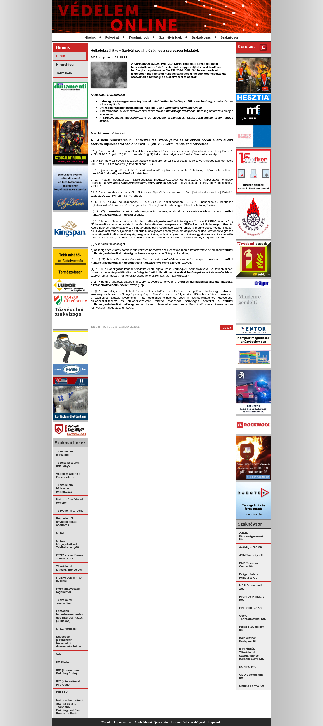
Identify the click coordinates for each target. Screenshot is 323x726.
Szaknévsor (229, 37)
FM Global (63, 662)
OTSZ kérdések (66, 628)
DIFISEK (62, 692)
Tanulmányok (139, 37)
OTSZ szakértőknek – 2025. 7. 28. (69, 557)
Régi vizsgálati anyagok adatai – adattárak (68, 522)
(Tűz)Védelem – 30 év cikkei (69, 579)
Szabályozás (201, 37)
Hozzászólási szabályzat (188, 722)
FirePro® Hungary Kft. (251, 598)
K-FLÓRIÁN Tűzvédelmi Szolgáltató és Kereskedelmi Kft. (251, 654)
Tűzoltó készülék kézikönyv (68, 464)
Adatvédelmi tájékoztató (151, 722)
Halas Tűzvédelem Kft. (252, 628)
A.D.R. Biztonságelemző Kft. (251, 536)
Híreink (90, 37)
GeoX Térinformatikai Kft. (252, 617)
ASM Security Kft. (251, 555)
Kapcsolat (215, 722)
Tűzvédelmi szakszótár (64, 601)
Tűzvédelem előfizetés (64, 453)
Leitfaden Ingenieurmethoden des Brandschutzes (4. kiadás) (69, 616)
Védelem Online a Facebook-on (68, 475)
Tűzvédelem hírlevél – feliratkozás (64, 488)
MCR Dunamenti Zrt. (250, 587)
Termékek (64, 73)
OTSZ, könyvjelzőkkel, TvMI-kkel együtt (67, 544)
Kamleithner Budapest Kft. (248, 639)
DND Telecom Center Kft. (248, 564)
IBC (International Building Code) (68, 671)
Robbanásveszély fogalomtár (68, 590)
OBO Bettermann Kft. (251, 676)
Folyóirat (112, 37)
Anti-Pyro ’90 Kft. (251, 547)
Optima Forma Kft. (252, 685)
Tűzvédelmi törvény (69, 510)
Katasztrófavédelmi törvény (69, 501)
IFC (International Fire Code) (68, 683)
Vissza (226, 327)
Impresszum (122, 722)
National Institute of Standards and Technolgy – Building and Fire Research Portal (69, 707)
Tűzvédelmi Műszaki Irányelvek (69, 568)
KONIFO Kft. (247, 666)
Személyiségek (170, 37)
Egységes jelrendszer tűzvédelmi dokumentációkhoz (69, 641)
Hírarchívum (66, 65)
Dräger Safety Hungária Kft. (248, 576)
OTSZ (60, 533)
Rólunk (105, 722)
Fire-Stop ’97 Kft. (251, 607)
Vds (58, 654)
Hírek (60, 56)
